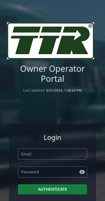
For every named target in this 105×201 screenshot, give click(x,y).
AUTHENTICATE (52, 189)
